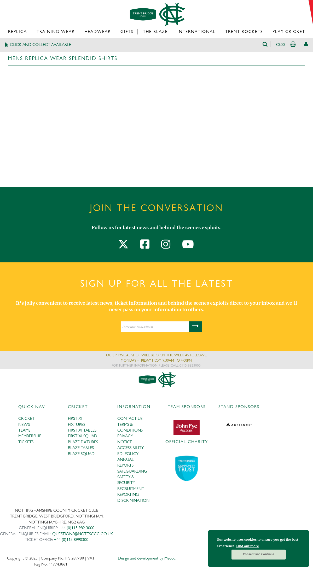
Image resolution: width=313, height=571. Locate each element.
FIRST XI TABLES (82, 430)
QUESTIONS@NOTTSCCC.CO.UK (82, 533)
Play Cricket (289, 31)
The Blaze (155, 31)
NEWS (24, 424)
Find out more (247, 546)
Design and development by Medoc (147, 558)
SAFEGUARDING (132, 471)
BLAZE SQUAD (81, 453)
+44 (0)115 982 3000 (76, 527)
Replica (17, 31)
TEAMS (24, 430)
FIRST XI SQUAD (82, 435)
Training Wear (56, 31)
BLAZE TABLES (81, 447)
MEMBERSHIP (29, 435)
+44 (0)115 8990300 (71, 539)
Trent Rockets (244, 31)
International (196, 31)
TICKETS (25, 441)
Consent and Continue (258, 554)
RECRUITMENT (130, 488)
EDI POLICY (127, 453)
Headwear (97, 31)
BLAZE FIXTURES (83, 441)
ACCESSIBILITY (130, 447)
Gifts (126, 31)
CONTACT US (129, 418)
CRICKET (26, 418)
